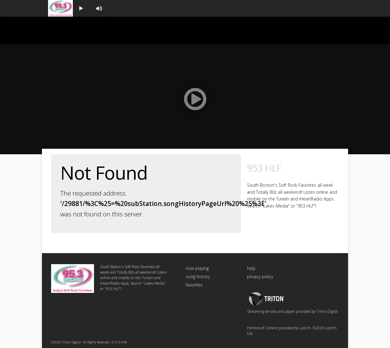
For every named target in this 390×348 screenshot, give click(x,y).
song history (198, 276)
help (251, 268)
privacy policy (260, 276)
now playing (197, 268)
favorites (194, 285)
